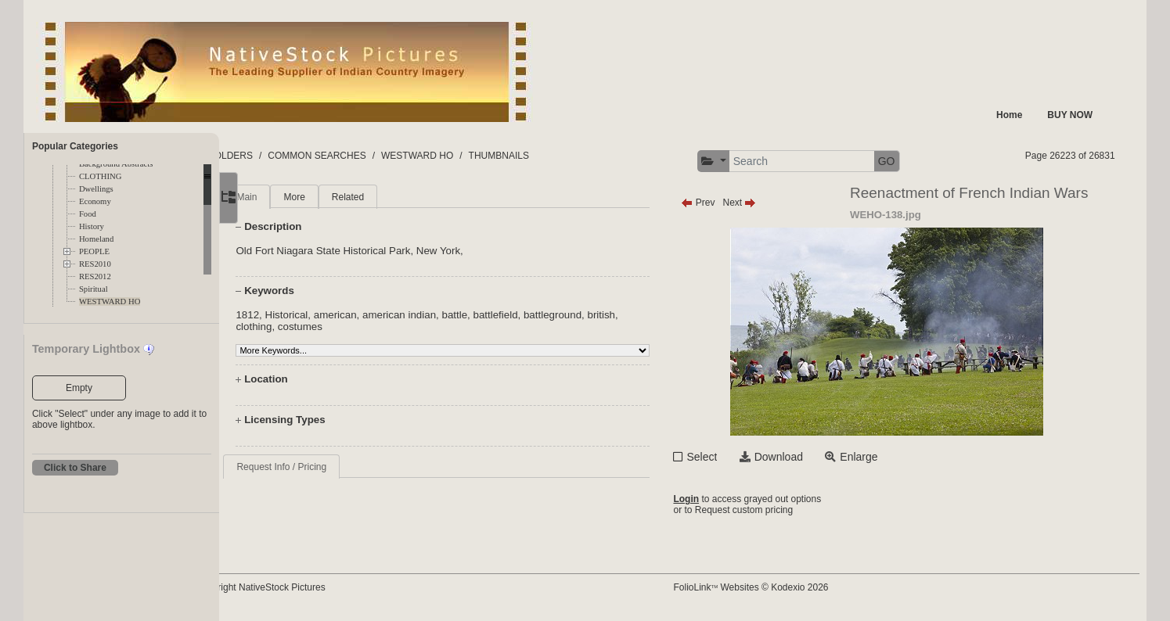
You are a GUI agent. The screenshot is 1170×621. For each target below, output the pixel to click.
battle (501, 315)
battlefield (542, 315)
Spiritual (93, 289)
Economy (95, 201)
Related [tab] (394, 197)
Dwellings (96, 189)
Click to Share (75, 467)
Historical (333, 315)
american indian (445, 315)
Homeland (96, 239)
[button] (742, 161)
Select (731, 456)
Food (87, 214)
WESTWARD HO (109, 301)
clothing (301, 326)
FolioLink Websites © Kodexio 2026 (780, 587)
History (91, 226)
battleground (599, 315)
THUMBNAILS (561, 155)
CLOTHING (100, 176)
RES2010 (95, 264)
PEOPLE (94, 251)
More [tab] (340, 197)
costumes (346, 326)
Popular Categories (75, 146)
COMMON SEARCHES (379, 155)
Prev (727, 202)
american (381, 315)
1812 (294, 315)
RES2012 (95, 276)
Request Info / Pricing (328, 466)
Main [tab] (293, 197)
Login (716, 499)
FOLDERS (293, 155)
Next (769, 202)
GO (915, 161)
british (648, 315)
